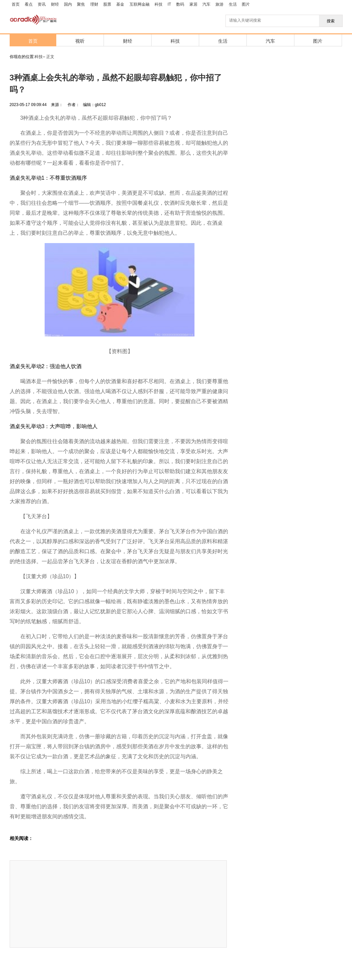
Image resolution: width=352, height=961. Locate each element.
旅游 (219, 4)
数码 (180, 4)
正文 (50, 56)
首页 (16, 4)
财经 (55, 4)
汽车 (206, 4)
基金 (120, 4)
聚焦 (81, 4)
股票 (107, 4)
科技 (159, 4)
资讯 (42, 4)
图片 (246, 4)
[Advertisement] (62, 904)
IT (169, 4)
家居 (193, 4)
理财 (94, 4)
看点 (29, 4)
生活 (233, 4)
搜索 (331, 21)
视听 (80, 41)
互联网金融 (140, 4)
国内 (68, 4)
